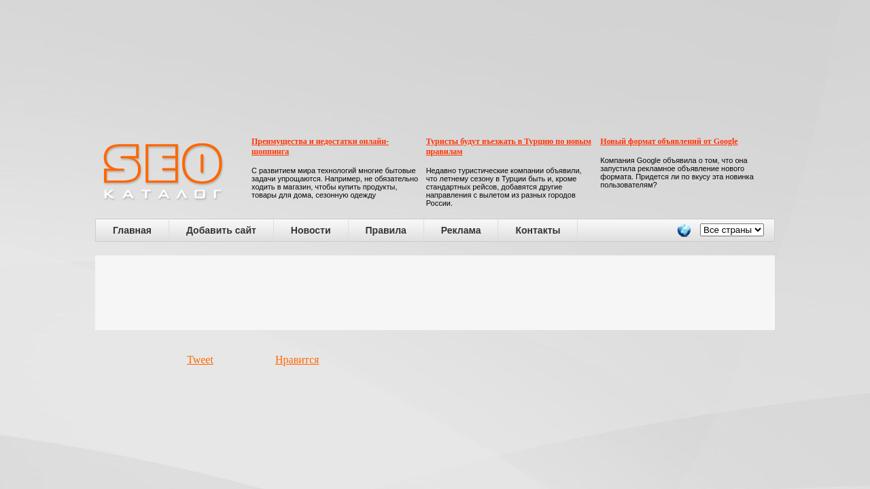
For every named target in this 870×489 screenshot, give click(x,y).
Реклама (461, 230)
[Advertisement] (435, 292)
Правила (386, 230)
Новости (311, 230)
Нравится (297, 359)
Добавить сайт (221, 230)
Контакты (537, 230)
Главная (132, 230)
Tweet (200, 359)
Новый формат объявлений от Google (668, 141)
